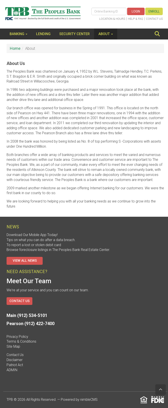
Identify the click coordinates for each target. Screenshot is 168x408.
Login (136, 11)
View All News (25, 261)
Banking (18, 34)
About (105, 34)
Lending (43, 34)
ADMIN (12, 370)
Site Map (13, 346)
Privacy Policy (17, 337)
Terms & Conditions (21, 341)
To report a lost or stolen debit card (34, 245)
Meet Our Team (29, 281)
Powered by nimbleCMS (79, 399)
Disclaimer (15, 360)
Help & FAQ (135, 18)
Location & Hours (112, 18)
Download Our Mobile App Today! (32, 235)
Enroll (154, 11)
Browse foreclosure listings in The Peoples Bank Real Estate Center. (58, 250)
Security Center (74, 34)
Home (15, 48)
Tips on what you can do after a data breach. (41, 240)
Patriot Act (15, 365)
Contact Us (154, 18)
